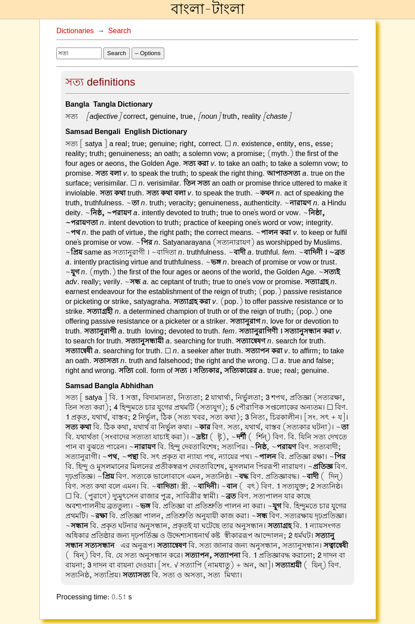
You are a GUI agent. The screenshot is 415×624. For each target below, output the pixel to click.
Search (119, 31)
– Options (148, 53)
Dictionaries (75, 31)
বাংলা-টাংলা (207, 9)
